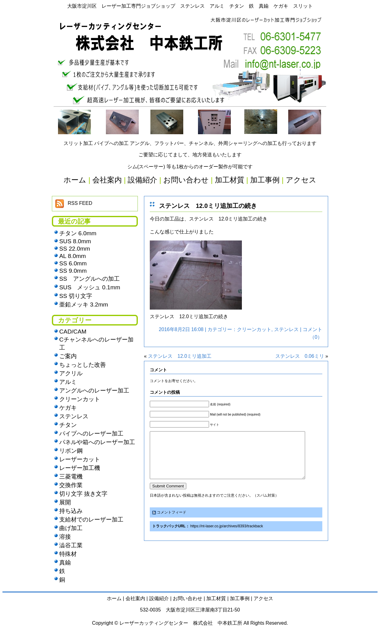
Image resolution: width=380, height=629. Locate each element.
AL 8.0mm (72, 256)
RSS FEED (80, 203)
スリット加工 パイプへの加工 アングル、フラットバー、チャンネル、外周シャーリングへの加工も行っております (190, 143)
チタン (68, 425)
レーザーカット (79, 459)
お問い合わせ (187, 598)
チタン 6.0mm (77, 233)
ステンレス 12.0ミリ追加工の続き (208, 205)
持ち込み (71, 511)
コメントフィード (171, 521)
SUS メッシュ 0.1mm (89, 287)
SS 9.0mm (73, 271)
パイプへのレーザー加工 (91, 433)
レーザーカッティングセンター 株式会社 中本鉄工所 (180, 623)
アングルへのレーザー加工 (94, 390)
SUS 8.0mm (75, 241)
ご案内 (68, 356)
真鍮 (65, 562)
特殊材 (68, 554)
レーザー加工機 (79, 468)
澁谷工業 (71, 545)
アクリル (71, 373)
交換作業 (71, 485)
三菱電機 (71, 476)
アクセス (263, 598)
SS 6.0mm (73, 263)
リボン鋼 (71, 450)
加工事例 (240, 598)
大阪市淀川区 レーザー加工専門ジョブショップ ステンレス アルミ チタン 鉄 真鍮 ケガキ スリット (190, 6)
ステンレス (286, 329)
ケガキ (68, 407)
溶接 (65, 536)
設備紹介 (159, 598)
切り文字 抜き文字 (83, 493)
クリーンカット (254, 329)
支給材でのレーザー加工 (91, 519)
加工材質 (216, 598)
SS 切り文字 (75, 296)
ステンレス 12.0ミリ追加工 (179, 356)
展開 (65, 502)
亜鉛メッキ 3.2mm (83, 304)
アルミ (68, 382)
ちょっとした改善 (82, 364)
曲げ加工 (71, 528)
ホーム (114, 598)
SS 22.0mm (74, 248)
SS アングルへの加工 (89, 278)
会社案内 (135, 598)
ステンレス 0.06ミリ (299, 356)
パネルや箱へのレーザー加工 (97, 442)
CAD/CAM (72, 331)
